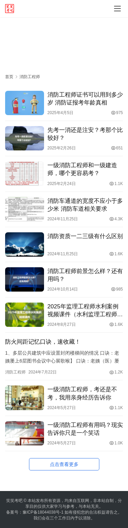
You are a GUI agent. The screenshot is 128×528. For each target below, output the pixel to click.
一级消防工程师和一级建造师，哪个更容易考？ (82, 169)
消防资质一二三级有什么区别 (85, 236)
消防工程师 (15, 372)
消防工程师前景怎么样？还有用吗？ (85, 275)
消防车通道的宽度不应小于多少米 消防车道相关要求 (85, 205)
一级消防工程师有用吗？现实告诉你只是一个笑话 (85, 429)
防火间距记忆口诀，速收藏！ (43, 342)
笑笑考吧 (14, 500)
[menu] (117, 8)
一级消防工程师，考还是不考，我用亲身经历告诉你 (82, 393)
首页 (9, 76)
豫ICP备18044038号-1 (43, 512)
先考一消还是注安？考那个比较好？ (85, 134)
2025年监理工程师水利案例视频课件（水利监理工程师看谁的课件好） (85, 310)
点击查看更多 (64, 464)
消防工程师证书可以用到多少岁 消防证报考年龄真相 (85, 98)
